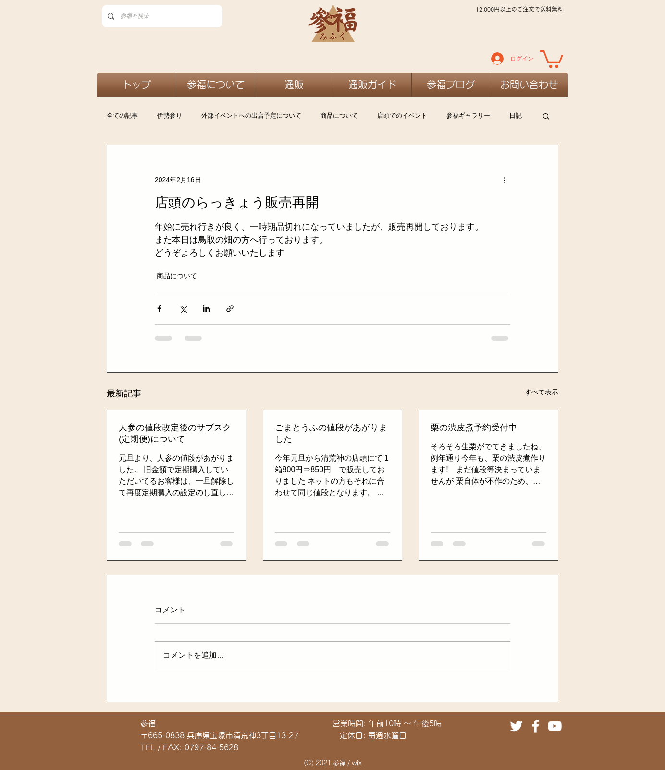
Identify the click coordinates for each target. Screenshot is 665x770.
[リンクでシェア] (229, 308)
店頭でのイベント (402, 115)
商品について (339, 115)
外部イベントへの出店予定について (251, 115)
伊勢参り (169, 115)
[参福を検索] (161, 16)
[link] (551, 58)
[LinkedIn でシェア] (206, 308)
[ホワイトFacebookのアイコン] (535, 726)
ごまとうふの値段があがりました (331, 433)
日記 (515, 115)
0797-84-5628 (211, 747)
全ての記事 (122, 115)
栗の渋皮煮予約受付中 (474, 427)
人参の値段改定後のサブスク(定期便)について (175, 433)
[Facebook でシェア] (159, 308)
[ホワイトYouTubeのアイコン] (554, 726)
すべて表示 (541, 392)
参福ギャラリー (468, 115)
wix (357, 763)
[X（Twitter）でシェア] (182, 308)
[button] (546, 116)
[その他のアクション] (504, 179)
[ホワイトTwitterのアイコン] (516, 726)
